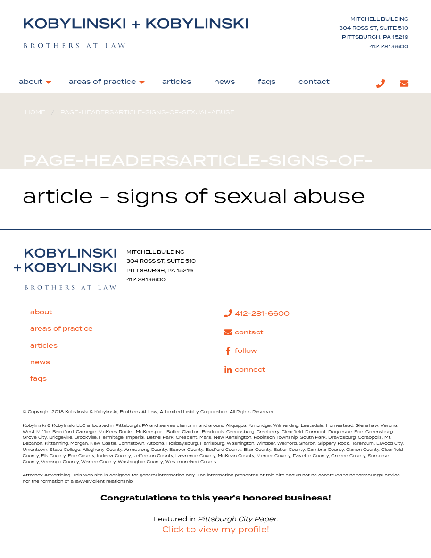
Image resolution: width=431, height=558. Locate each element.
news (224, 82)
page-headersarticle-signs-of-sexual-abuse (147, 112)
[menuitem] (32, 83)
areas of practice (102, 82)
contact (314, 82)
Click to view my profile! (215, 530)
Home (35, 112)
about (30, 82)
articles (176, 82)
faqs (267, 82)
